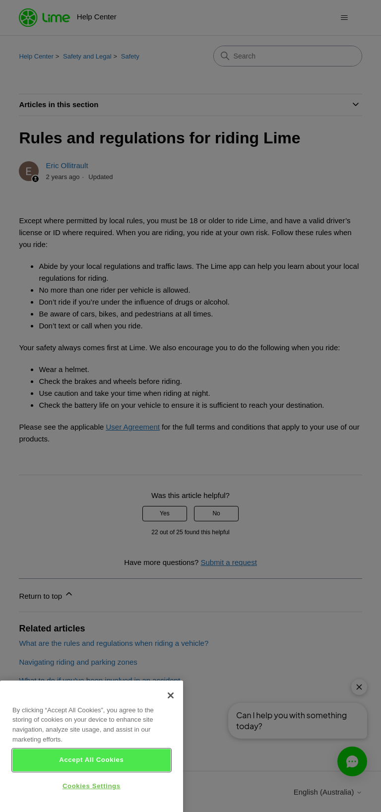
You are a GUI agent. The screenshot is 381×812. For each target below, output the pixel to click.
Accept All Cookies (91, 768)
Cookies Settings (92, 795)
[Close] (171, 704)
